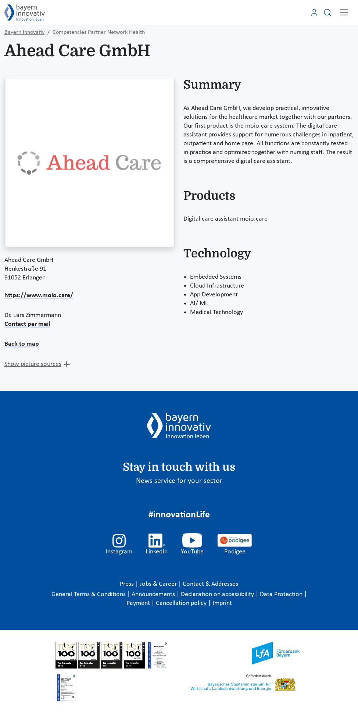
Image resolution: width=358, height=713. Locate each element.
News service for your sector (179, 481)
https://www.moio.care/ (38, 295)
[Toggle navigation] (344, 12)
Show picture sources (32, 364)
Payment (138, 603)
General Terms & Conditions (89, 594)
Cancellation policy (182, 603)
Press (127, 584)
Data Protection (282, 594)
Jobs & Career (159, 584)
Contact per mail (27, 324)
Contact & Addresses (210, 584)
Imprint (222, 603)
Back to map (21, 344)
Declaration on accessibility (218, 594)
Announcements (154, 594)
